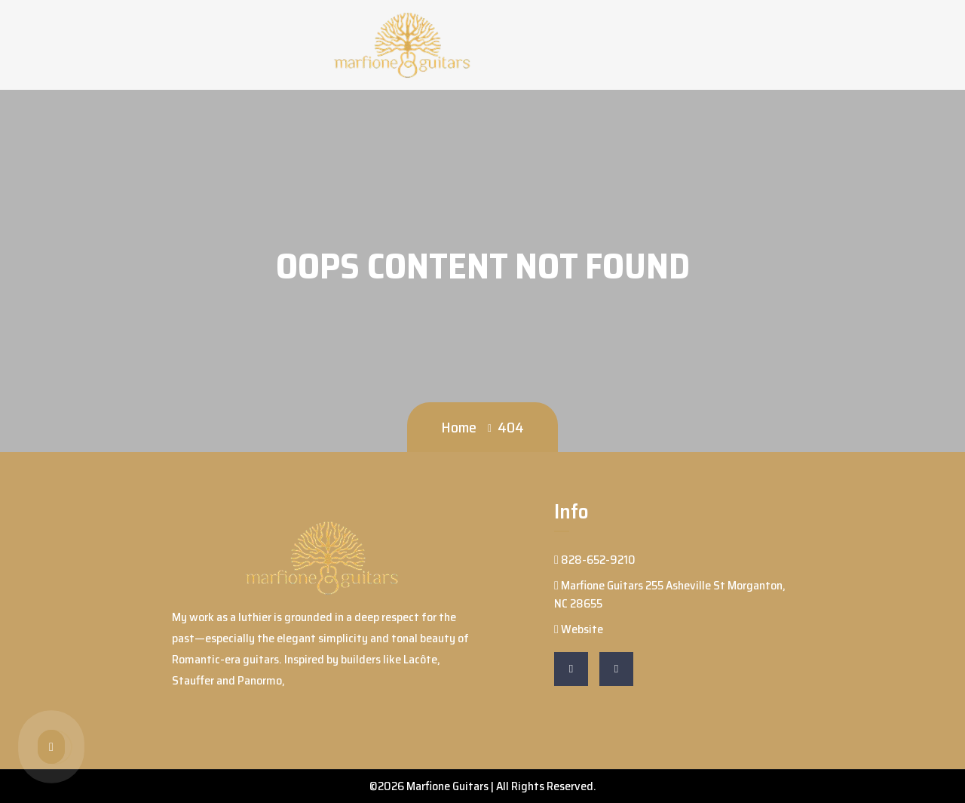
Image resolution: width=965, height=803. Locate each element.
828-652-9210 (595, 559)
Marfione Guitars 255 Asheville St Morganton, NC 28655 (670, 594)
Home (458, 427)
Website (578, 629)
